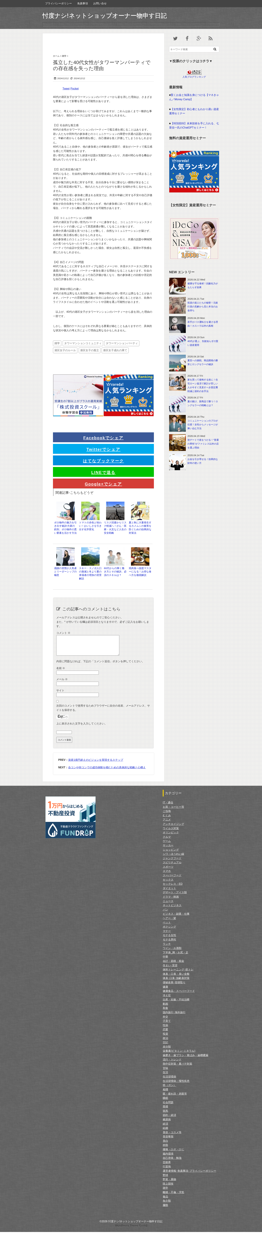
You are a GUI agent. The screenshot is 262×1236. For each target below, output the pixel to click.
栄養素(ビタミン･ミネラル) (179, 1054)
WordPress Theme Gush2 (131, 1229)
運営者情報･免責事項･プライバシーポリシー (189, 1174)
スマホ (167, 875)
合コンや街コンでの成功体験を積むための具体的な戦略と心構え (107, 771)
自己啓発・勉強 (172, 1162)
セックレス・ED (172, 887)
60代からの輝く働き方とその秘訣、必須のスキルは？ (115, 572)
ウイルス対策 (171, 832)
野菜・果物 (169, 1183)
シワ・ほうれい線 (173, 858)
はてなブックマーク (103, 461)
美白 (165, 1144)
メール (62, 683)
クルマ (167, 840)
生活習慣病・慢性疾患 (176, 1085)
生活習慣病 (169, 1080)
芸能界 (167, 1166)
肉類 (165, 1149)
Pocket (75, 88)
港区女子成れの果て (115, 350)
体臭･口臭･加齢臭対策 (176, 982)
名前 (60, 672)
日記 (165, 1046)
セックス (168, 883)
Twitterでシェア (103, 449)
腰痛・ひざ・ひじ (173, 1153)
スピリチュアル (172, 866)
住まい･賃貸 (170, 969)
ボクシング (169, 930)
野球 (165, 1179)
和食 (165, 1012)
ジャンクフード (172, 862)
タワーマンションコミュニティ (83, 343)
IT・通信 (168, 806)
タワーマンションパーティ (122, 343)
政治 (165, 1042)
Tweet (66, 88)
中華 (165, 960)
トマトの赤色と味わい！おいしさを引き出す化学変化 (90, 526)
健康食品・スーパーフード (179, 995)
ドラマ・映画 (171, 900)
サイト (60, 694)
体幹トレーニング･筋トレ (178, 973)
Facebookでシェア (103, 438)
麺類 (165, 1209)
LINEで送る (103, 472)
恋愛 (165, 1033)
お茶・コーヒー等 (173, 810)
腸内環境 (168, 1157)
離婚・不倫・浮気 (173, 1196)
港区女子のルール (65, 350)
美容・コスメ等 (172, 1136)
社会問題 (168, 1106)
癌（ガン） (169, 1089)
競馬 (165, 1115)
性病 (165, 1029)
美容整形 (168, 1140)
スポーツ (168, 870)
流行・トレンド (172, 1063)
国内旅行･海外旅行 (174, 1016)
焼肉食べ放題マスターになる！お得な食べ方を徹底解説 (140, 572)
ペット (167, 926)
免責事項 (82, 3)
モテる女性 (169, 939)
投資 (165, 1037)
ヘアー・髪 (169, 922)
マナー (167, 935)
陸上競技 (168, 1187)
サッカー (168, 849)
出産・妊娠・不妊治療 (176, 1003)
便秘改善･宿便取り (174, 986)
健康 (165, 990)
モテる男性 (169, 943)
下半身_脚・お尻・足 (175, 956)
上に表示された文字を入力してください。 (81, 727)
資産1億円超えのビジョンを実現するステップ (95, 763)
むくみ (167, 819)
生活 (165, 1076)
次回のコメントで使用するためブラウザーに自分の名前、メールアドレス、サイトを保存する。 (103, 711)
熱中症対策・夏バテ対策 (177, 1067)
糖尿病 (167, 1123)
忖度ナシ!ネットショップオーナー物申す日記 (104, 15)
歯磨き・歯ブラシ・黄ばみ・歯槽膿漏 (185, 1059)
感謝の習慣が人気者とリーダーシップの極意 (65, 572)
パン (165, 913)
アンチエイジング (173, 828)
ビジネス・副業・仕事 (176, 917)
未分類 (167, 1050)
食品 (165, 1200)
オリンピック (171, 836)
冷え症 (167, 999)
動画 (165, 1007)
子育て (167, 1025)
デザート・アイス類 (175, 896)
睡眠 (165, 1102)
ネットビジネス (172, 909)
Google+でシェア (103, 484)
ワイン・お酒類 (172, 952)
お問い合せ (100, 3)
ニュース (168, 905)
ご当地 (167, 815)
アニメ (167, 823)
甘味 (165, 1072)
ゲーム (167, 845)
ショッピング (171, 853)
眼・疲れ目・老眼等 (175, 1097)
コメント (63, 632)
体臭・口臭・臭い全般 (176, 977)
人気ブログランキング (194, 76)
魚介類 (167, 1204)
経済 (165, 1127)
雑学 (57, 343)
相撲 (165, 1093)
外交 (165, 1020)
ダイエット (169, 892)
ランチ (167, 948)
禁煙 (165, 1110)
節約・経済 (169, 1119)
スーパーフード (172, 879)
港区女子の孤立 (89, 350)
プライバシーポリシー (58, 3)
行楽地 (167, 1170)
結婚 (165, 1132)
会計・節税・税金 (173, 965)
